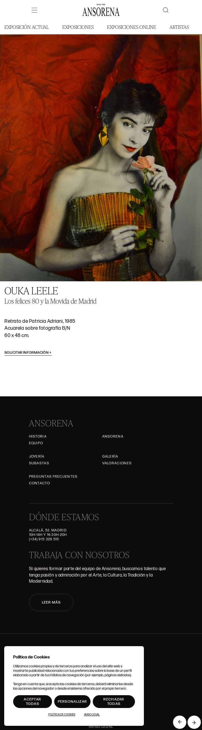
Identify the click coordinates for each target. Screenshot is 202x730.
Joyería (37, 456)
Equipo (36, 443)
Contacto (39, 483)
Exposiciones (78, 26)
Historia (38, 436)
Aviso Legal (101, 726)
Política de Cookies (61, 714)
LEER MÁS (51, 602)
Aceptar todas (32, 701)
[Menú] (34, 10)
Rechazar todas (113, 701)
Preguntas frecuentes (53, 476)
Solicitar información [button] (28, 352)
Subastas (39, 463)
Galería (110, 456)
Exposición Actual (26, 26)
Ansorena (112, 436)
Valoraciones (117, 463)
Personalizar (72, 701)
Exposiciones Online (131, 26)
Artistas (179, 26)
